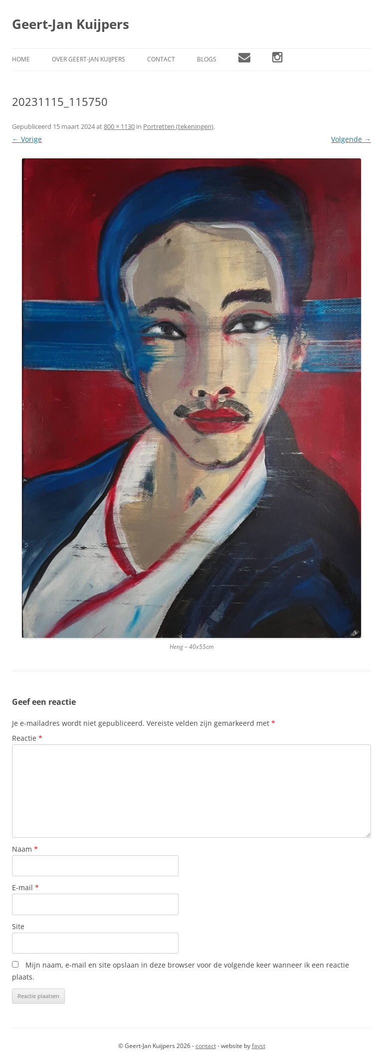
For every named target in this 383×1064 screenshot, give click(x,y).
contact (205, 1046)
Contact (161, 59)
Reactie (27, 738)
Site (18, 926)
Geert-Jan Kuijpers (70, 24)
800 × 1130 (119, 126)
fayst (258, 1046)
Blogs (206, 59)
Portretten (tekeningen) (178, 126)
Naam (25, 849)
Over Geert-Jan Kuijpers (88, 59)
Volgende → (351, 139)
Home (21, 59)
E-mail (25, 887)
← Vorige (27, 139)
